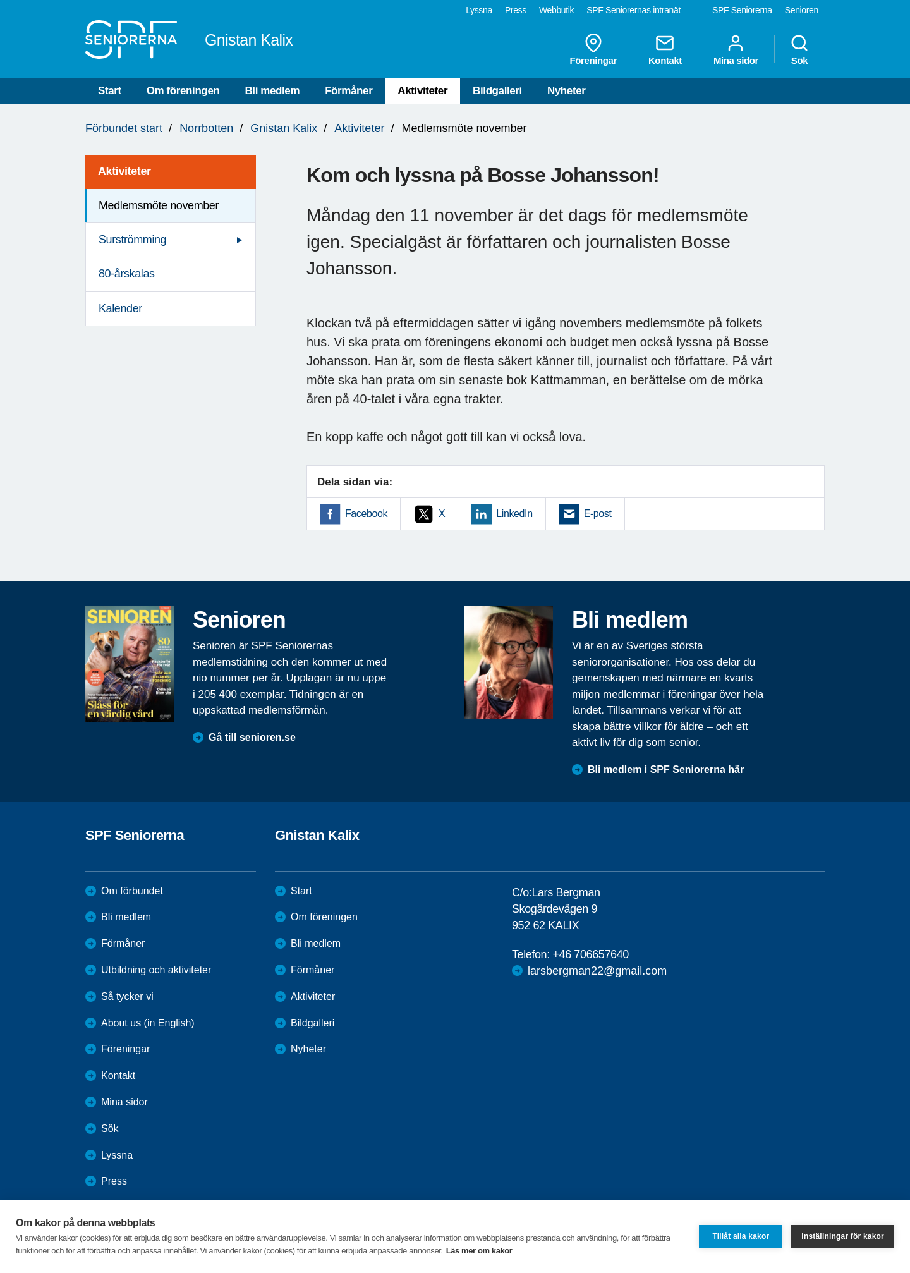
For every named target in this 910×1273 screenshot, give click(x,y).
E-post (598, 513)
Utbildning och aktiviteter (156, 970)
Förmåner (348, 91)
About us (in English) (148, 1023)
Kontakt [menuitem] (665, 49)
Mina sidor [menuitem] (735, 49)
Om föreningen (183, 91)
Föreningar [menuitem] (593, 49)
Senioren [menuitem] (801, 10)
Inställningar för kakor (842, 1236)
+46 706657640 (590, 954)
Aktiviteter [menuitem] (124, 171)
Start (109, 91)
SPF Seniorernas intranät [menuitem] (633, 10)
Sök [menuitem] (799, 49)
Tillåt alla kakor (740, 1236)
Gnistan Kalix (283, 128)
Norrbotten (206, 128)
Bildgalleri (497, 91)
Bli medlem (272, 91)
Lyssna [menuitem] (479, 10)
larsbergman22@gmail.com (597, 971)
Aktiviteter (422, 91)
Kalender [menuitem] (120, 308)
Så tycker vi (127, 996)
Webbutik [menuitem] (556, 10)
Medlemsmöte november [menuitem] (159, 205)
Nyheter (566, 91)
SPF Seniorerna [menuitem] (742, 10)
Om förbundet (132, 891)
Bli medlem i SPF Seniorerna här (666, 769)
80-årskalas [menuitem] (127, 273)
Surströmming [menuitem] (132, 239)
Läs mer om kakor (479, 1250)
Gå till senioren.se (252, 737)
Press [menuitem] (515, 10)
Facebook (366, 513)
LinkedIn (514, 513)
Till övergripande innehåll (0, 0)
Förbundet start (123, 128)
